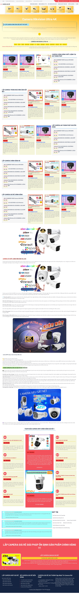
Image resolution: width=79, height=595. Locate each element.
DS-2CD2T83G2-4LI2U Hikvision (63, 64)
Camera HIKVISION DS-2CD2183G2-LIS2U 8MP (9, 67)
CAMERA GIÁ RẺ (5, 4)
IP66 (60, 44)
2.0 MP (15, 44)
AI (35, 44)
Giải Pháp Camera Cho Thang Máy (59, 515)
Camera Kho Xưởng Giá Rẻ (25, 581)
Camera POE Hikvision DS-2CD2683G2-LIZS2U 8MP (64, 80)
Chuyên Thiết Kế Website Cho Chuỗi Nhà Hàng (61, 527)
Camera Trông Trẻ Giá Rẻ (71, 520)
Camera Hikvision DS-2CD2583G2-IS (43, 66)
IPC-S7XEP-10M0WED (39, 504)
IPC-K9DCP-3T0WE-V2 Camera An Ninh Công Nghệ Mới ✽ (65, 476)
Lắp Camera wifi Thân (6, 581)
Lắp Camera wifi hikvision (7, 585)
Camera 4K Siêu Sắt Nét (7, 46)
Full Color (47, 44)
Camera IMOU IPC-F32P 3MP (62, 457)
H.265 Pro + (65, 44)
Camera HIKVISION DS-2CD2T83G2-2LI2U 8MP (64, 72)
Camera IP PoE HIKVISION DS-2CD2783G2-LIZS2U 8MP (25, 67)
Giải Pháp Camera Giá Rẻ (9, 512)
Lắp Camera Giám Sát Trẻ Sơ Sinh (59, 520)
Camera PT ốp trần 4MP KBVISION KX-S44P (12, 440)
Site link (48, 589)
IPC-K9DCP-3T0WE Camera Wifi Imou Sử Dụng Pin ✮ (65, 495)
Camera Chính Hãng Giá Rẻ (35, 589)
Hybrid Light (27, 44)
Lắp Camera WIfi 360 (6, 580)
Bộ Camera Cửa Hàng (24, 583)
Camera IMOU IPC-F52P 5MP (62, 440)
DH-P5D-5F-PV (39, 467)
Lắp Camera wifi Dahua (7, 583)
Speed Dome (52, 44)
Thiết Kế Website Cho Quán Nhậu (59, 525)
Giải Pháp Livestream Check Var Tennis (12, 517)
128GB (23, 44)
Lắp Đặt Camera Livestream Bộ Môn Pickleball (13, 535)
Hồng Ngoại (43, 44)
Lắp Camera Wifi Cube (6, 578)
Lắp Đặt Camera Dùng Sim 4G (58, 517)
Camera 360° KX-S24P (8, 494)
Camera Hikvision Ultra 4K (39, 41)
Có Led (19, 44)
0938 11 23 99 (73, 1)
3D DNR (38, 44)
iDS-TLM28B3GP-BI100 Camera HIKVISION (63, 60)
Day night (31, 44)
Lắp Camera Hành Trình (57, 522)
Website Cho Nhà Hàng (67, 522)
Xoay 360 (57, 44)
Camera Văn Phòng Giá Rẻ (25, 586)
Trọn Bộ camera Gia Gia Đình (26, 580)
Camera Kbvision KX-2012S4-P (9, 457)
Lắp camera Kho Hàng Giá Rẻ (26, 585)
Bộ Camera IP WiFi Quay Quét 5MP (10, 476)
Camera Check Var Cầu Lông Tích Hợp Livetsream (14, 526)
